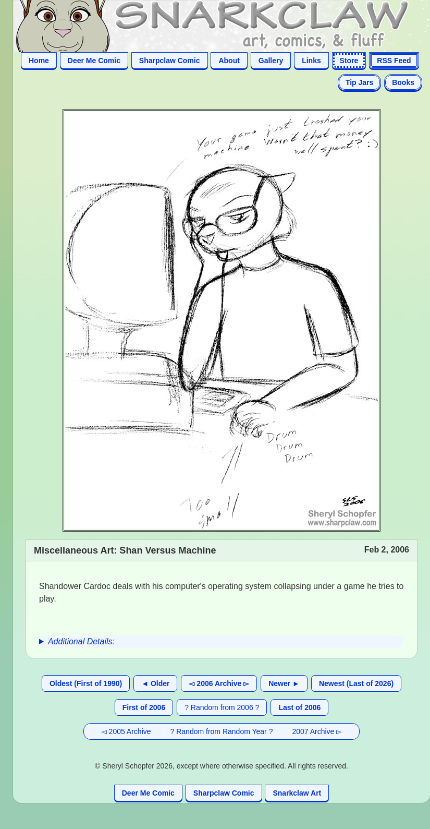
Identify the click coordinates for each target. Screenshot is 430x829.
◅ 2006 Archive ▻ (219, 683)
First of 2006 (143, 707)
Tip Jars (359, 82)
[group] (221, 641)
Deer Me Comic (94, 60)
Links (311, 60)
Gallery (271, 60)
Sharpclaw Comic (169, 60)
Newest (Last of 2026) (356, 683)
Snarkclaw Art (297, 793)
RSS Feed (394, 60)
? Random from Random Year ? (221, 731)
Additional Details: (81, 641)
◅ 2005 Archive (126, 731)
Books (403, 82)
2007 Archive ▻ (317, 731)
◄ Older (155, 683)
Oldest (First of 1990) (86, 683)
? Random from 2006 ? (222, 707)
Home (39, 60)
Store (349, 60)
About (228, 60)
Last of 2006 (299, 707)
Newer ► (284, 683)
